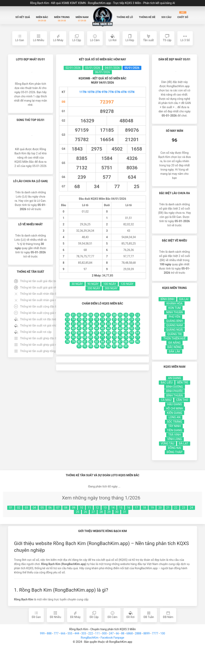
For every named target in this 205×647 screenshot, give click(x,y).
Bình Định (167, 299)
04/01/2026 (112, 67)
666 (63, 633)
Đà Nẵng (174, 342)
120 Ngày (127, 284)
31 (124, 511)
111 (97, 633)
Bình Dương (174, 386)
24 (191, 507)
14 (113, 507)
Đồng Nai (174, 447)
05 (42, 507)
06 (50, 507)
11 (89, 507)
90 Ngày (93, 284)
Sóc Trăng (174, 421)
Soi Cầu (166, 17)
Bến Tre (182, 382)
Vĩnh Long (174, 439)
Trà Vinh (174, 434)
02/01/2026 (73, 67)
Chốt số (182, 15)
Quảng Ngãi (174, 329)
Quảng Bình (174, 321)
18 (144, 507)
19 (152, 507)
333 (83, 633)
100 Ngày (109, 284)
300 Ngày (111, 288)
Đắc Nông (175, 347)
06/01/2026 (102, 72)
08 (65, 507)
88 (122, 633)
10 (81, 507)
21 (168, 507)
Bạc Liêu (167, 382)
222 (90, 633)
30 (117, 511)
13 (105, 507)
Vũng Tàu (167, 443)
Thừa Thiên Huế (174, 338)
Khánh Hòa (175, 303)
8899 (146, 633)
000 (104, 633)
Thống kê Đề (147, 17)
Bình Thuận (174, 395)
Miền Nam (82, 19)
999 (42, 633)
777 (56, 633)
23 (183, 507)
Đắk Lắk (174, 351)
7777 (155, 633)
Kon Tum (174, 308)
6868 (130, 633)
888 (49, 633)
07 (57, 507)
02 (18, 507)
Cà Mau (166, 399)
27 (93, 511)
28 (101, 511)
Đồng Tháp (174, 452)
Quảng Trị (174, 334)
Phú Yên (174, 316)
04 (34, 507)
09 (73, 507)
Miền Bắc (42, 19)
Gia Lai (184, 299)
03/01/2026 (92, 67)
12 (97, 507)
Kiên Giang (174, 412)
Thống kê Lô (125, 17)
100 (162, 633)
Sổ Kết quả (22, 17)
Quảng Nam (174, 325)
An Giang (174, 378)
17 (136, 507)
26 (85, 511)
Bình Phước (174, 391)
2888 (138, 633)
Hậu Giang (174, 404)
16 (128, 507)
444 (76, 633)
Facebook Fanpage (112, 637)
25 (77, 511)
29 (109, 511)
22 (175, 507)
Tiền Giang (174, 430)
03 (26, 507)
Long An (174, 417)
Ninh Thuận (174, 312)
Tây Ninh (174, 426)
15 (120, 507)
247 (111, 633)
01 (10, 507)
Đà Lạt (183, 443)
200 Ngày (93, 288)
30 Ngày (77, 284)
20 (160, 507)
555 (69, 633)
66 (117, 633)
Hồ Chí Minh (174, 408)
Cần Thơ (182, 399)
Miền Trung (62, 19)
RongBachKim (89, 637)
